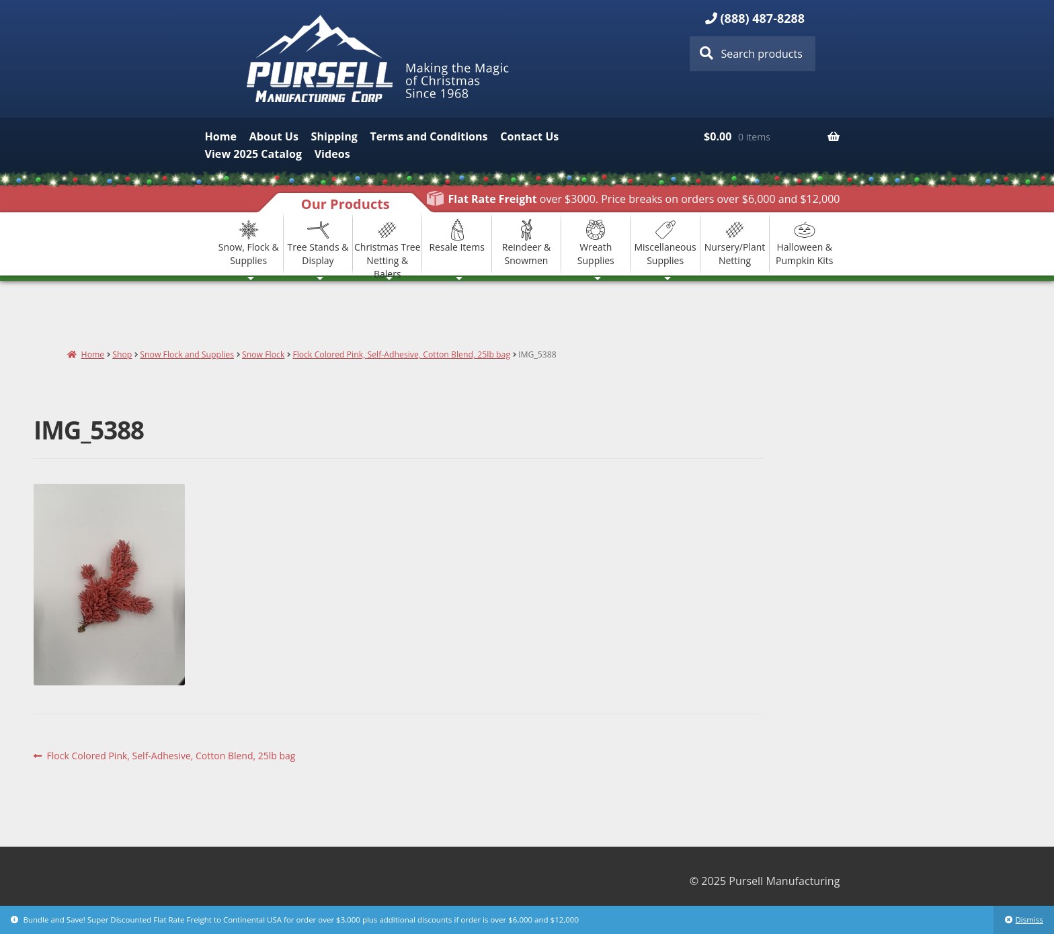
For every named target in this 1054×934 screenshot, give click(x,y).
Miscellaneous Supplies (665, 243)
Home (221, 136)
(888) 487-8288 (763, 18)
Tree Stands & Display (318, 243)
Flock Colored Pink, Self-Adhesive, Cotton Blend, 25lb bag (401, 354)
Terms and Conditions (429, 136)
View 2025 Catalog (253, 153)
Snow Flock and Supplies (187, 354)
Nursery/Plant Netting (735, 243)
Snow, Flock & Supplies (248, 243)
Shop (122, 354)
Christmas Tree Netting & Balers (387, 244)
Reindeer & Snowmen (526, 243)
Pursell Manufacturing (380, 59)
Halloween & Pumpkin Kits (804, 243)
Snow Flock (263, 354)
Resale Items (456, 236)
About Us (273, 136)
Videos (332, 153)
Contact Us (529, 136)
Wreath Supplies (595, 243)
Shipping (334, 136)
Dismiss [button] (1029, 920)
